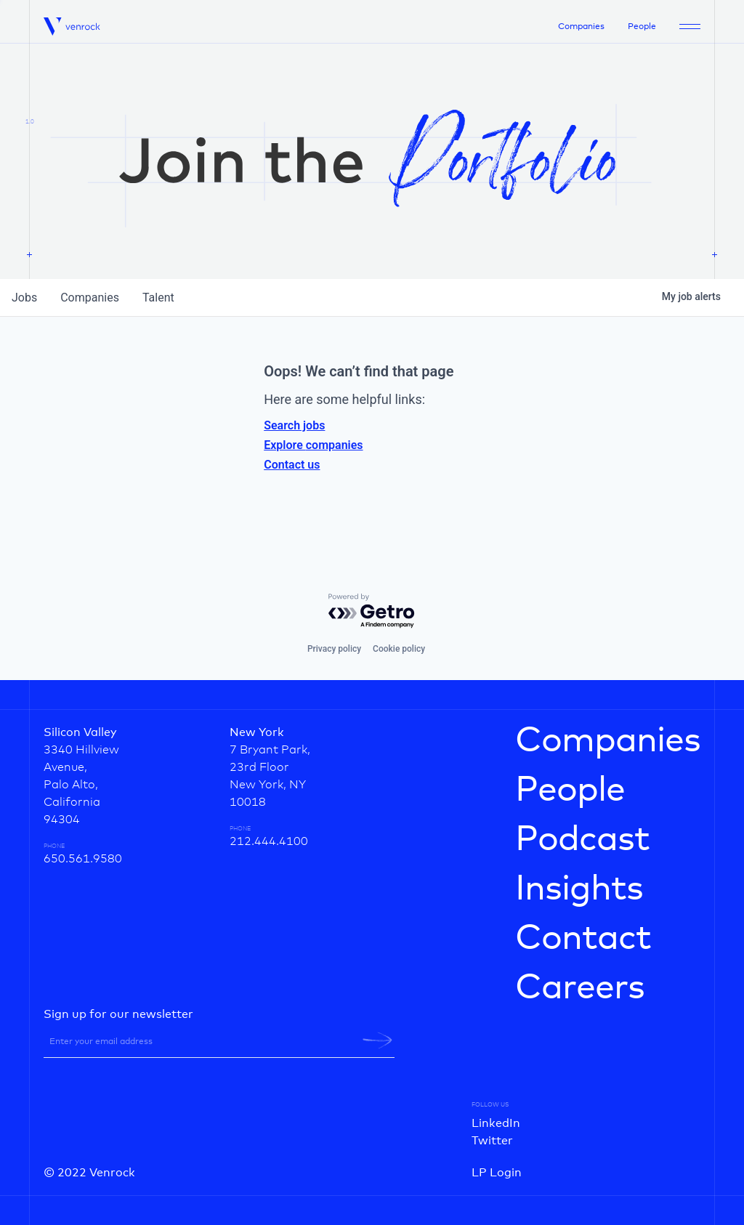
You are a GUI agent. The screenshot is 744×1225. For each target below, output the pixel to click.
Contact (583, 938)
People (642, 27)
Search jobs (294, 425)
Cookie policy (399, 649)
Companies (581, 27)
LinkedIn (496, 1123)
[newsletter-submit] (377, 1040)
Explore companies (313, 445)
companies (89, 297)
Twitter (492, 1141)
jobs (24, 297)
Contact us (292, 465)
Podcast (582, 839)
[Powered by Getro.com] (372, 611)
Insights (579, 889)
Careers (579, 988)
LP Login (497, 1172)
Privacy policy (334, 649)
